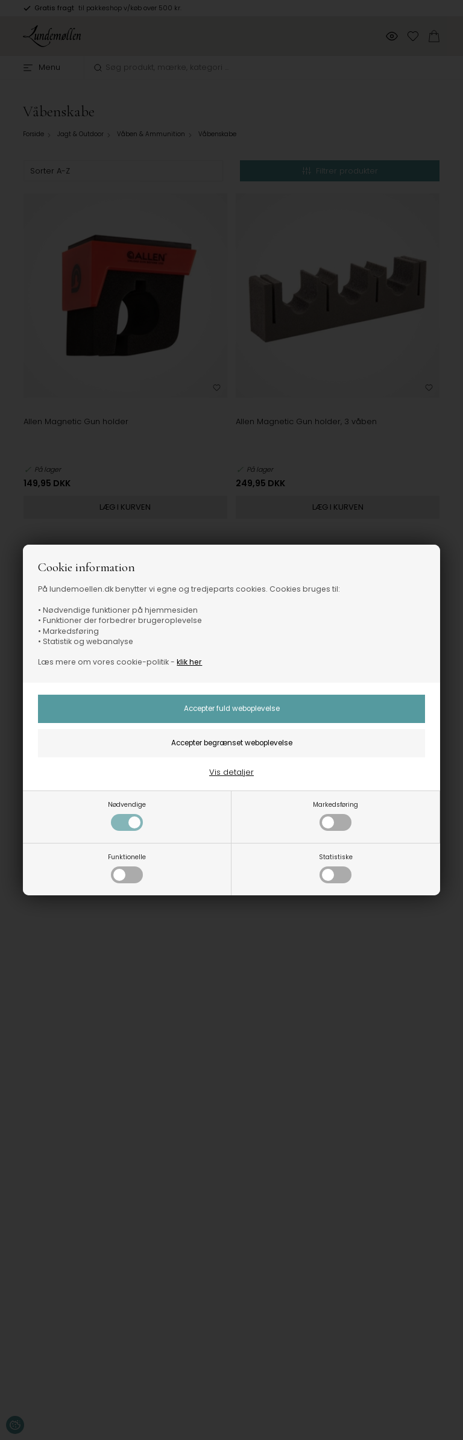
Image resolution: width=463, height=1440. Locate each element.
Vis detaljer (231, 772)
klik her (189, 662)
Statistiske (336, 868)
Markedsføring (335, 815)
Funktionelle (127, 868)
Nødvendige (127, 815)
